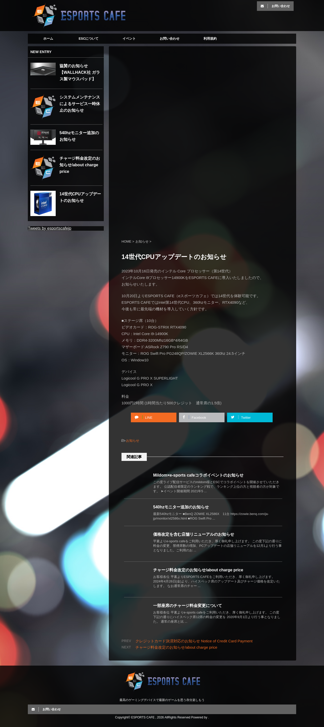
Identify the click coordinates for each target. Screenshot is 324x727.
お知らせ (132, 440)
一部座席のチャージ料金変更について (187, 605)
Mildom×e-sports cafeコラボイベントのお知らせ (198, 475)
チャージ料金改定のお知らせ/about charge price (198, 570)
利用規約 (210, 38)
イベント (129, 38)
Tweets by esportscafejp (49, 228)
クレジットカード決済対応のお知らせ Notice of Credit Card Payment (194, 641)
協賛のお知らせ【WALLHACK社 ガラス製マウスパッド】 (79, 72)
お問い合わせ (169, 38)
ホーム (48, 38)
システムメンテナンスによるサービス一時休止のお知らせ (79, 103)
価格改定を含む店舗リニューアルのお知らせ (193, 534)
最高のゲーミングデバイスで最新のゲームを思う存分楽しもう (162, 700)
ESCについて (89, 38)
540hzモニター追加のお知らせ (181, 507)
